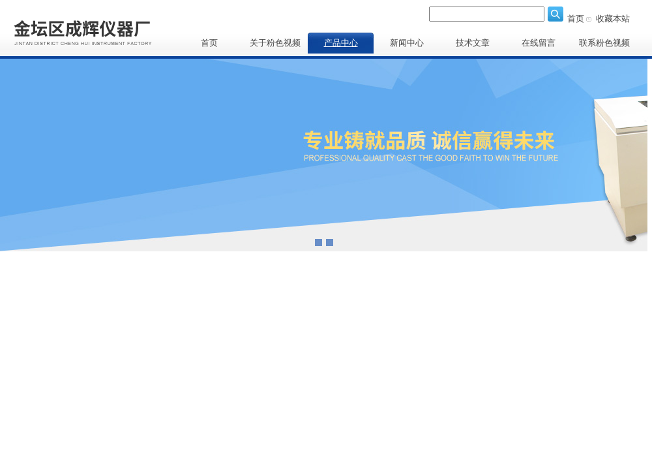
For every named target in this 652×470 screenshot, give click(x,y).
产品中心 (341, 43)
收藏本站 (613, 19)
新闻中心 (407, 43)
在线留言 (539, 43)
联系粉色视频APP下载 (604, 46)
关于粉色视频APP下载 (275, 46)
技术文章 (473, 43)
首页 (575, 19)
